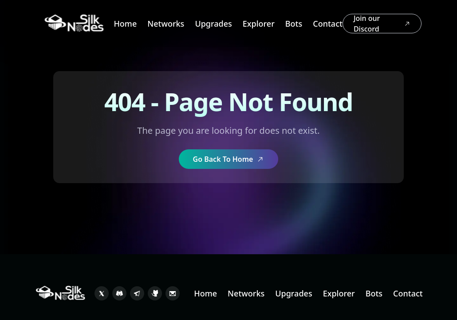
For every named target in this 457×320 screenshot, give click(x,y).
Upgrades (213, 23)
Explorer (259, 23)
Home (125, 23)
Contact (328, 23)
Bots (293, 23)
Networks (165, 23)
